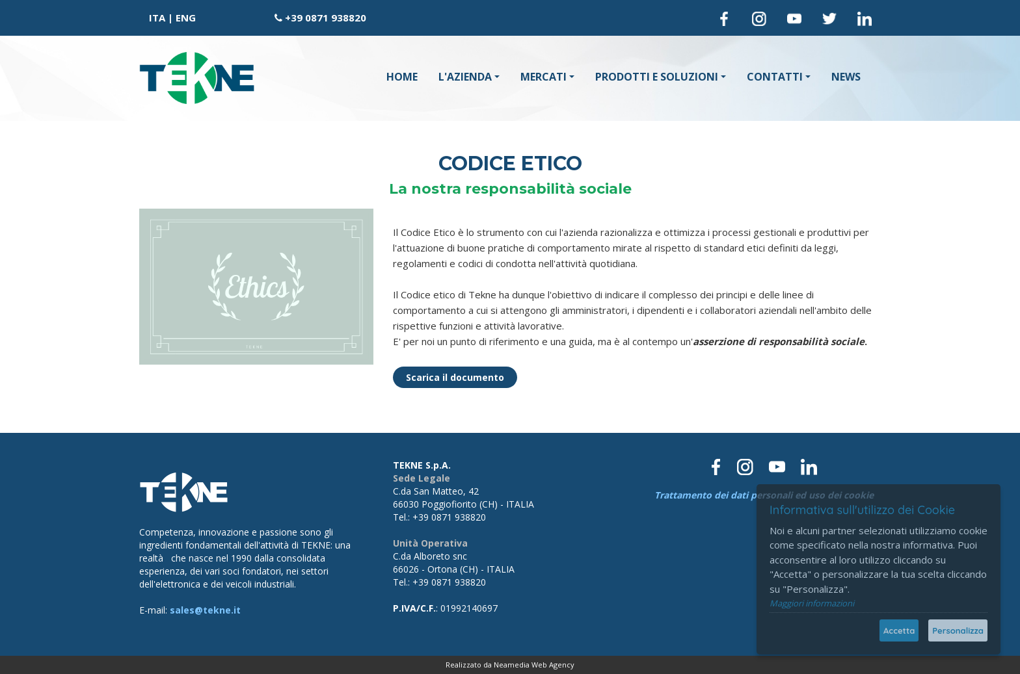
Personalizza (958, 630)
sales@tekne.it (205, 610)
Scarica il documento (455, 377)
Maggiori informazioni (812, 603)
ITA (157, 17)
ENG (186, 17)
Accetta (899, 630)
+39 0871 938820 (325, 17)
